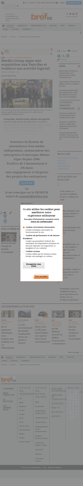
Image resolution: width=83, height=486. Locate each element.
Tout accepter (41, 276)
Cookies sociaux (33, 251)
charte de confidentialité (41, 221)
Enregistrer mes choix (33, 265)
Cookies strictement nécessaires (40, 227)
